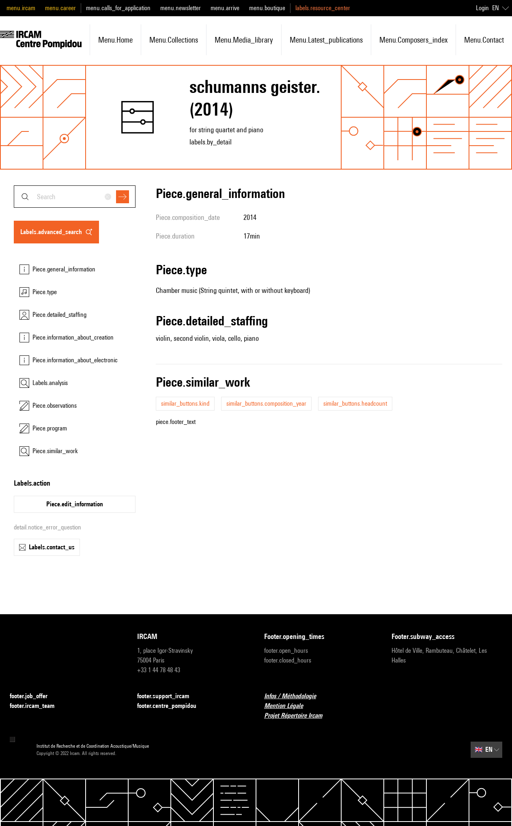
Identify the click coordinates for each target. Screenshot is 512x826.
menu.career (60, 8)
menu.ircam (20, 8)
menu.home (115, 39)
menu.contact (484, 39)
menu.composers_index (413, 39)
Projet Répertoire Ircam (298, 716)
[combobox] (75, 196)
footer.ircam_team (37, 706)
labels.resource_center (322, 8)
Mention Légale (288, 706)
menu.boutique (267, 8)
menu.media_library (244, 39)
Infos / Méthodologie (295, 696)
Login (482, 8)
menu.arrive (225, 8)
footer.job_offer (33, 696)
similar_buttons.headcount (355, 403)
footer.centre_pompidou (171, 706)
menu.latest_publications (326, 39)
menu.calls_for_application (118, 8)
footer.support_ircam (168, 696)
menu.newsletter (180, 8)
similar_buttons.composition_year (266, 403)
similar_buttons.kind (185, 403)
